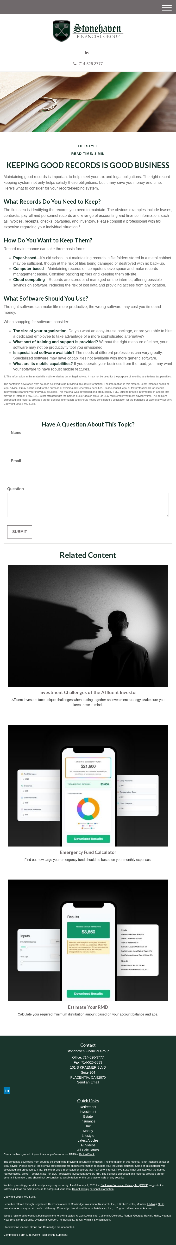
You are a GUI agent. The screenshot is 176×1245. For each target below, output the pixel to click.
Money (88, 1131)
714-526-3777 (88, 64)
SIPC (161, 1204)
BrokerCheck (87, 1154)
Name (16, 433)
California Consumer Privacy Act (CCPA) (124, 1185)
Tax (88, 1126)
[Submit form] (19, 531)
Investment (88, 1112)
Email (16, 461)
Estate (88, 1116)
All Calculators (88, 1150)
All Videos (88, 1145)
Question (15, 489)
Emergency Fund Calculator (88, 852)
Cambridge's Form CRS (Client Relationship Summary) (36, 1234)
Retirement (88, 1107)
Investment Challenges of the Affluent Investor (88, 692)
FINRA (151, 1204)
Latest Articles (87, 1140)
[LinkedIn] (86, 53)
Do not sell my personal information (92, 1189)
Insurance (88, 1121)
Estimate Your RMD (88, 1007)
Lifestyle (88, 1136)
